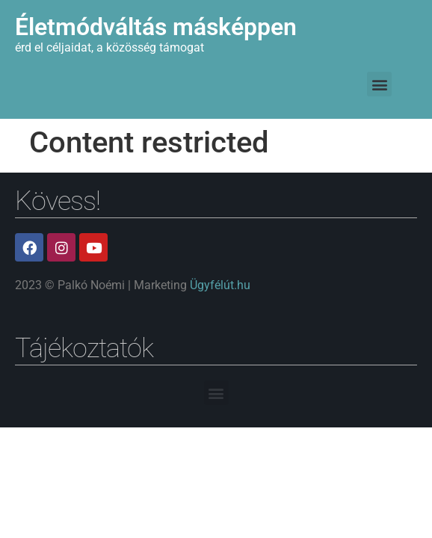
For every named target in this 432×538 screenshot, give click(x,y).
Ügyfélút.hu (220, 285)
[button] (379, 84)
